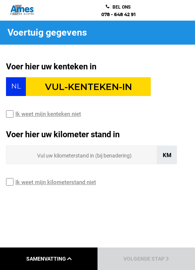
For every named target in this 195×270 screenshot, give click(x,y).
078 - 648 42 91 (118, 14)
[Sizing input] (81, 155)
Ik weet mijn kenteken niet (48, 114)
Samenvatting (49, 259)
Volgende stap (146, 259)
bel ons (121, 7)
